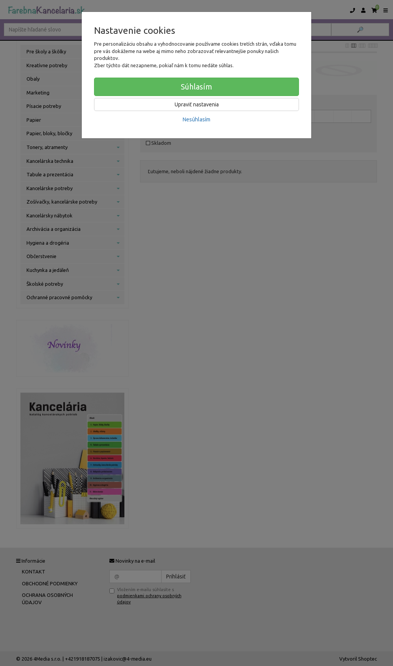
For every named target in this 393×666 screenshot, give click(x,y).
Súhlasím (196, 86)
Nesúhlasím (196, 119)
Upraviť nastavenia (197, 104)
